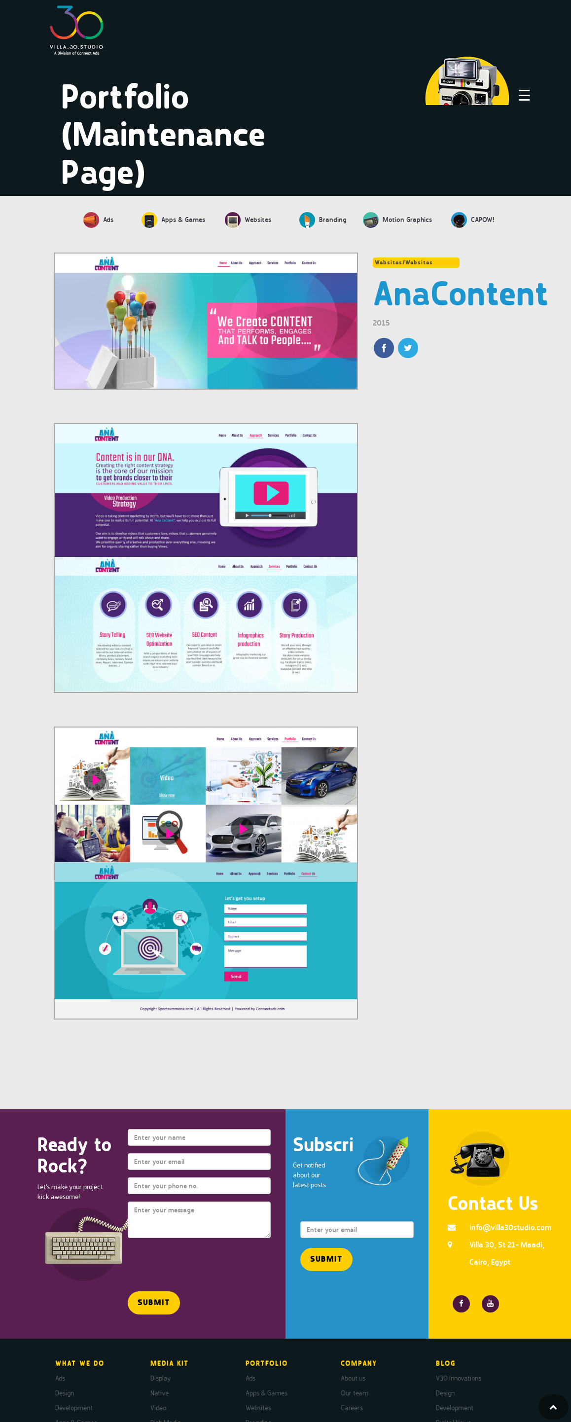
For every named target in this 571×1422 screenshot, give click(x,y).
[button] (154, 1302)
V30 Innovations (458, 1378)
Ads (60, 1378)
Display (160, 1378)
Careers (352, 1407)
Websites (258, 1407)
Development (74, 1407)
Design (64, 1392)
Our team (354, 1392)
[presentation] (185, 1260)
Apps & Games (266, 1392)
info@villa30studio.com (510, 1227)
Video (158, 1407)
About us (353, 1378)
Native (159, 1392)
